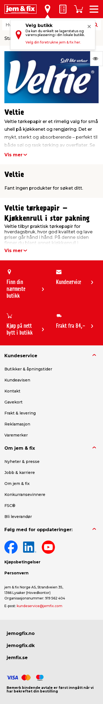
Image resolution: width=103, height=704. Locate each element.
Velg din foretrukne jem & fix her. (53, 42)
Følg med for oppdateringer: (38, 529)
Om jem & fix (19, 448)
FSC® (9, 505)
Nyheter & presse (22, 461)
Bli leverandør (18, 516)
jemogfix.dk (21, 645)
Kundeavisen (17, 380)
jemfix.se (17, 657)
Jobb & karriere (19, 472)
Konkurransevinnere (24, 494)
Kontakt (12, 391)
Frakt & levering (20, 413)
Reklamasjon (17, 424)
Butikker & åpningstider (28, 369)
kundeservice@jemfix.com (39, 606)
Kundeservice (20, 355)
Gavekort (13, 402)
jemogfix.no (21, 633)
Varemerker (16, 435)
